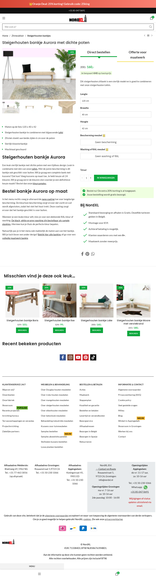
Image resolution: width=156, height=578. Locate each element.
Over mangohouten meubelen (55, 400)
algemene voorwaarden (57, 515)
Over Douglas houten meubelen (56, 389)
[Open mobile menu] (4, 18)
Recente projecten (15, 410)
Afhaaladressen (87, 426)
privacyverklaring (114, 519)
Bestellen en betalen (89, 410)
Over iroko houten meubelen (54, 395)
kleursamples (39, 183)
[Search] (78, 27)
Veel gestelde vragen (127, 405)
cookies (87, 519)
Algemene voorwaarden (129, 389)
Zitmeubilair (18, 35)
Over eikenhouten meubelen (54, 410)
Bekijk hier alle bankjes (49, 234)
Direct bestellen (98, 52)
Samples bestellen (49, 431)
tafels (34, 168)
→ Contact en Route (106, 469)
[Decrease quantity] (82, 178)
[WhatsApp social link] (93, 254)
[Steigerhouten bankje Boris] (22, 300)
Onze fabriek (8, 400)
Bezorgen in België (88, 431)
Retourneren (86, 441)
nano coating (48, 199)
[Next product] (152, 35)
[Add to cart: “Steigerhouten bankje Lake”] (96, 330)
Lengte (83, 94)
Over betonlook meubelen (53, 415)
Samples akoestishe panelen (56, 436)
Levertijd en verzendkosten (92, 415)
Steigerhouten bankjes (39, 35)
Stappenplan (85, 400)
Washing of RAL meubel (94, 149)
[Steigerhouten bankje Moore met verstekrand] (134, 300)
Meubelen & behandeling (55, 384)
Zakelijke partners (10, 431)
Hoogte (84, 121)
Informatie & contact (131, 384)
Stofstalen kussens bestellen (54, 441)
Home (5, 35)
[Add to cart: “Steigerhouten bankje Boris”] (22, 330)
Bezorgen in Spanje (88, 436)
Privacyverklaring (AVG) (129, 395)
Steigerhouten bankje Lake (96, 320)
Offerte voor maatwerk (138, 54)
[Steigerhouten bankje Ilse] (59, 300)
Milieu (121, 410)
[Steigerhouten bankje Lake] (96, 300)
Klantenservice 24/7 (14, 384)
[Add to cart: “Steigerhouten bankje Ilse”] (59, 330)
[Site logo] (78, 17)
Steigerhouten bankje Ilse (59, 320)
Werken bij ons (125, 431)
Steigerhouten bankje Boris (22, 320)
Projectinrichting (10, 426)
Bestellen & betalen (91, 384)
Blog (120, 415)
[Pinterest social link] (87, 254)
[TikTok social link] (93, 357)
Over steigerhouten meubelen (55, 405)
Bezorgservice (86, 421)
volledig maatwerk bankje (15, 238)
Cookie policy (124, 400)
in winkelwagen (106, 177)
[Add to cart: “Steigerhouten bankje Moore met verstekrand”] (133, 333)
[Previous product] (144, 35)
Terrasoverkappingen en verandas (18, 421)
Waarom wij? (8, 389)
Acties (82, 389)
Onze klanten (8, 395)
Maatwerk (84, 395)
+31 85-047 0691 (77, 10)
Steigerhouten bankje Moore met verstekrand (133, 322)
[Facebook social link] (82, 254)
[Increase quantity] (90, 178)
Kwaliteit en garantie (89, 405)
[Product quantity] (86, 178)
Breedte (84, 107)
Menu (32, 566)
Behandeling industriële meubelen (57, 421)
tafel (60, 132)
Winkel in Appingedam (131, 420)
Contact (122, 436)
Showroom (7, 405)
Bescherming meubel (92, 135)
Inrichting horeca (10, 415)
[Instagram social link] (70, 357)
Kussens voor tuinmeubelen (54, 426)
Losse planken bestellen (52, 447)
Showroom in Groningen (129, 426)
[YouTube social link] (78, 357)
